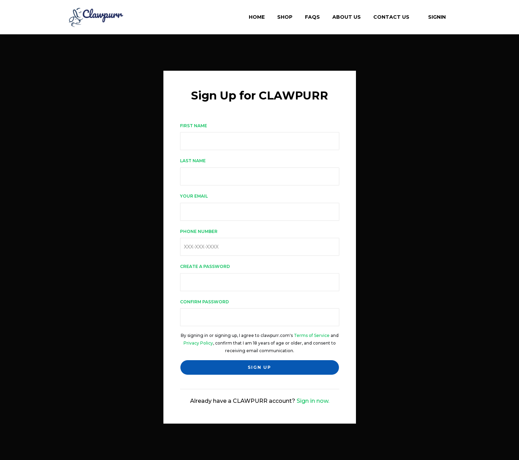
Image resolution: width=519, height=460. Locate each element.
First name (193, 125)
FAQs (312, 17)
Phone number (199, 231)
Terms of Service (312, 335)
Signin (434, 17)
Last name (193, 160)
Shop (284, 17)
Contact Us (391, 17)
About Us (346, 17)
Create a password (205, 266)
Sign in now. (313, 401)
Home (257, 17)
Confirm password (204, 301)
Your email (194, 196)
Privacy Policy (198, 343)
